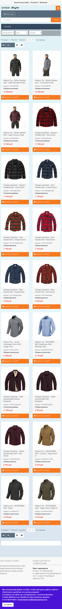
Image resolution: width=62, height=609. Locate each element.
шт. (58, 8)
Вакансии (43, 2)
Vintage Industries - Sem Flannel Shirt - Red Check (45, 238)
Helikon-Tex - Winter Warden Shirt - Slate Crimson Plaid (14, 134)
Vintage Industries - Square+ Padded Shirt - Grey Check (14, 186)
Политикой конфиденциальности (32, 600)
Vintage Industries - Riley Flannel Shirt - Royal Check (14, 291)
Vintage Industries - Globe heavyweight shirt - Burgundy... (45, 399)
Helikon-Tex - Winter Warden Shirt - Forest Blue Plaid (46, 81)
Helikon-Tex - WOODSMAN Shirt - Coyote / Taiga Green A (46, 453)
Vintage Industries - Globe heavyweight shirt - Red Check (13, 453)
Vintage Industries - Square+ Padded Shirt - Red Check (46, 134)
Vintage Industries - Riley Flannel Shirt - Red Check (45, 291)
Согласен (8, 605)
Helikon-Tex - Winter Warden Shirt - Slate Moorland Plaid (14, 81)
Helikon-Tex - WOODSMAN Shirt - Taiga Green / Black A (46, 507)
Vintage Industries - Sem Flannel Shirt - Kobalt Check (46, 186)
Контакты (34, 2)
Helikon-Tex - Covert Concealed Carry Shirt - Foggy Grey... (12, 344)
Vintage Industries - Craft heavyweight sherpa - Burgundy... (13, 399)
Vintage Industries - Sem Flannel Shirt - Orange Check (14, 238)
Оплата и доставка (21, 2)
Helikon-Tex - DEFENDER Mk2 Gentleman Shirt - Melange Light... (44, 344)
